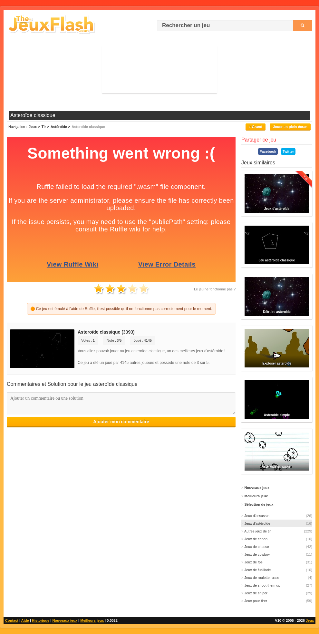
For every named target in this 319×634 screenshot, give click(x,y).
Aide (25, 620)
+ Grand (255, 127)
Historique (40, 620)
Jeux (310, 620)
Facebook (268, 151)
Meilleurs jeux (92, 620)
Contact (11, 620)
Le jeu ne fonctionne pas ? (215, 289)
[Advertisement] (159, 69)
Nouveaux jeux (64, 620)
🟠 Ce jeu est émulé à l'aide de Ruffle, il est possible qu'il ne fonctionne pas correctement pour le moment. (121, 309)
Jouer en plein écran (290, 127)
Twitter (288, 151)
